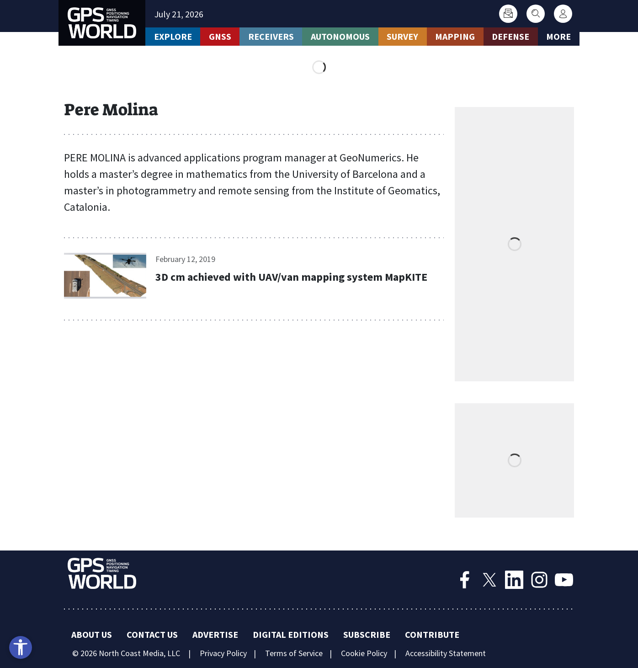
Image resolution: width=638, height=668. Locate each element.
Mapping (455, 36)
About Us (91, 634)
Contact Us (152, 634)
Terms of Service (294, 653)
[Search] (535, 14)
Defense (510, 36)
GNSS (220, 36)
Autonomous (340, 36)
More (558, 36)
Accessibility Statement (445, 653)
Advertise (215, 634)
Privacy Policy (223, 653)
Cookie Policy (364, 653)
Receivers (271, 36)
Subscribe (366, 634)
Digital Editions (291, 634)
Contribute (432, 634)
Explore (173, 36)
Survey (402, 36)
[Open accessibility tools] (20, 647)
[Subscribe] (508, 14)
